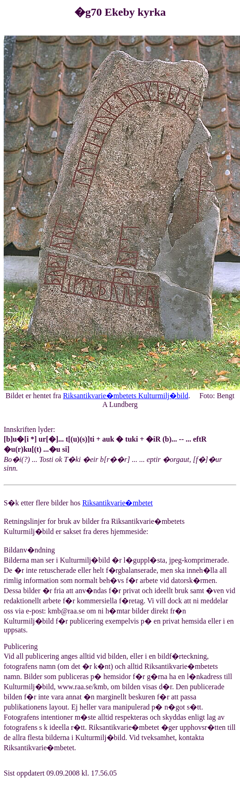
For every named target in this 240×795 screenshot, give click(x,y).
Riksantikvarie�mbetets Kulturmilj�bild (125, 396)
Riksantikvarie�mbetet (117, 503)
